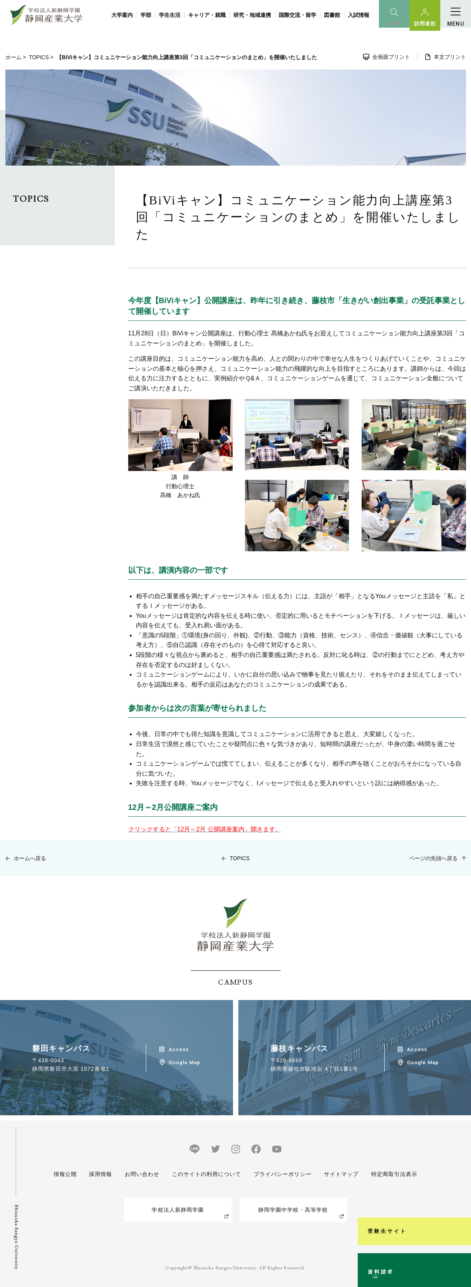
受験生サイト (461, 1170)
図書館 (332, 15)
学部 (145, 15)
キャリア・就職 (207, 15)
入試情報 (358, 15)
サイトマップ (341, 1174)
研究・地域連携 (252, 15)
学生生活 (169, 15)
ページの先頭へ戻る (433, 858)
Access (179, 1049)
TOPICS (39, 57)
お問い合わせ (141, 1174)
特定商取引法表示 (394, 1174)
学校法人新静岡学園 (178, 1210)
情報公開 (65, 1174)
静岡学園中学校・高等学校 (293, 1210)
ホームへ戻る (30, 858)
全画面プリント (391, 57)
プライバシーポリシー (283, 1174)
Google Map (184, 1062)
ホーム (13, 57)
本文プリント (450, 57)
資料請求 (461, 1250)
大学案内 (122, 15)
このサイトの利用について (206, 1174)
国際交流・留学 (297, 15)
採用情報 (100, 1174)
